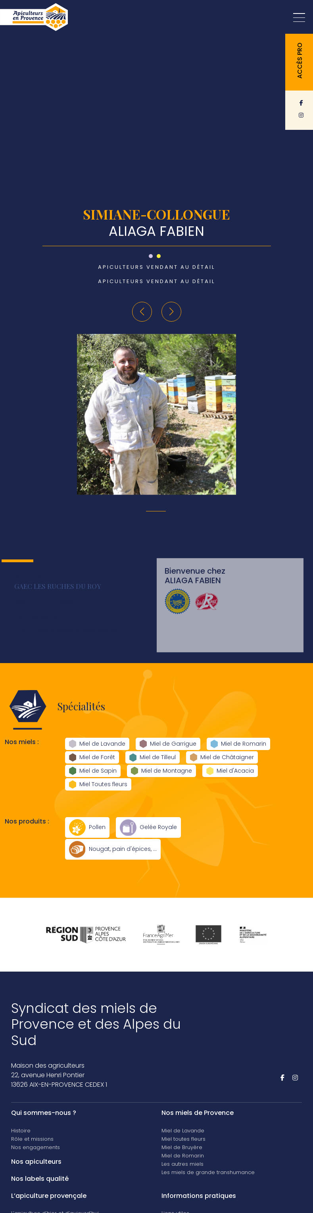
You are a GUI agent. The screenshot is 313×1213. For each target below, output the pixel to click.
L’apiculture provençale (48, 1195)
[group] (156, 414)
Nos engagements (35, 1147)
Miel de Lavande (182, 1130)
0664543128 (39, 626)
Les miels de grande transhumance (208, 1172)
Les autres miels (182, 1164)
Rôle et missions (32, 1139)
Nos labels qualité (40, 1178)
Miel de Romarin (182, 1155)
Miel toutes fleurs (183, 1139)
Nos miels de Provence (197, 1112)
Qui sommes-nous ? (43, 1112)
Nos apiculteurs (36, 1161)
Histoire (21, 1130)
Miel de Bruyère (181, 1147)
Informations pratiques (198, 1195)
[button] (142, 312)
